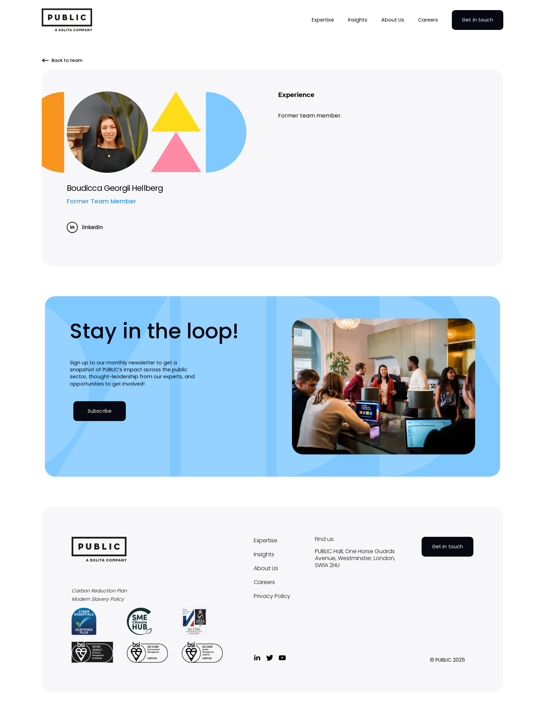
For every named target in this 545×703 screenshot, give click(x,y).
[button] (323, 20)
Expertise (265, 540)
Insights (264, 554)
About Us (266, 568)
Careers (264, 582)
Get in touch (477, 19)
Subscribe (100, 410)
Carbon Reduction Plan (99, 591)
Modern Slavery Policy (98, 599)
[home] (67, 20)
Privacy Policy (272, 596)
